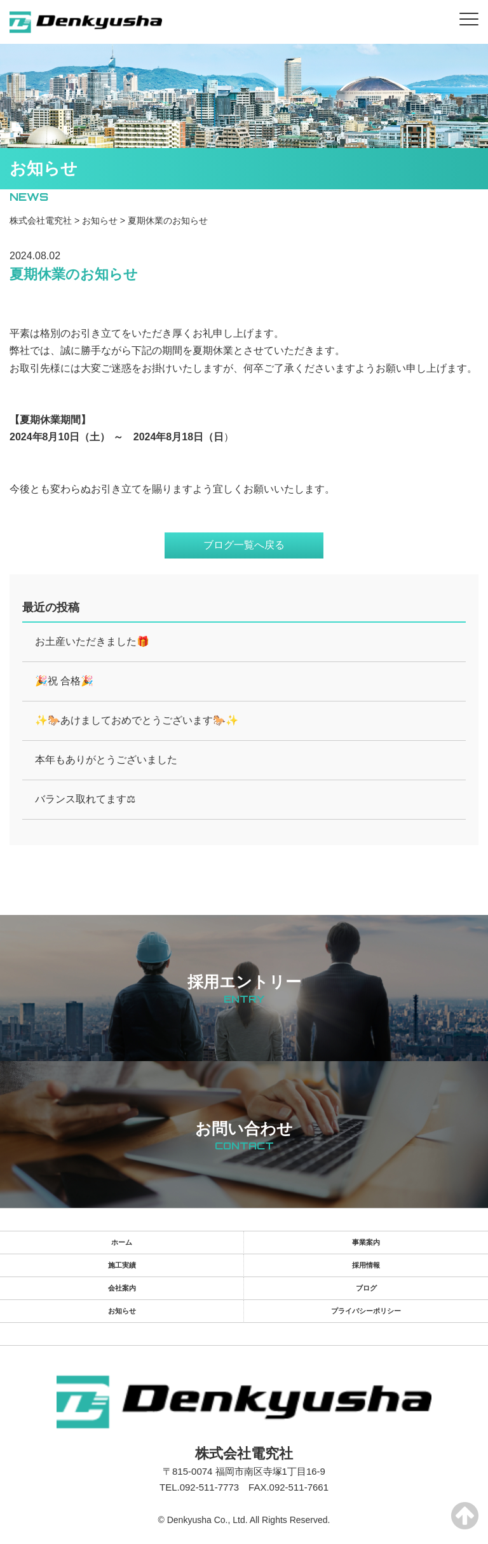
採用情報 (366, 1265)
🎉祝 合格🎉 (64, 680)
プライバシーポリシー (366, 1311)
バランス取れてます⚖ (85, 799)
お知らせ (122, 1311)
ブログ (366, 1288)
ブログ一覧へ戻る (244, 544)
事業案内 (366, 1242)
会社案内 (122, 1288)
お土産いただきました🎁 (92, 641)
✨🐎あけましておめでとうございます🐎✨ (136, 720)
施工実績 (122, 1265)
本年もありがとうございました (106, 759)
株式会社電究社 (244, 1453)
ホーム (121, 1242)
